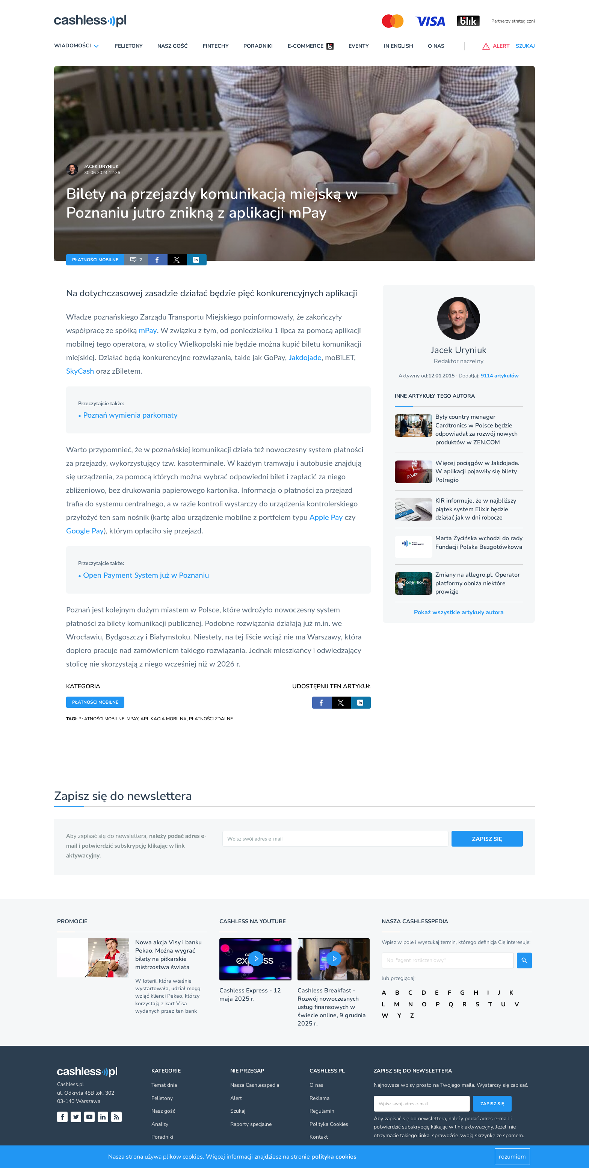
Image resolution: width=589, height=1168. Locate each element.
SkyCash (81, 370)
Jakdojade (304, 357)
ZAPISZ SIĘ (487, 838)
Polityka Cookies (329, 1124)
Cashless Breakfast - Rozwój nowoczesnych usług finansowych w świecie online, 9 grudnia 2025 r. (332, 1007)
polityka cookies (333, 1157)
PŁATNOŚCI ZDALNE (211, 719)
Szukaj (237, 1111)
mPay (148, 330)
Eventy (359, 46)
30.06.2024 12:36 (102, 173)
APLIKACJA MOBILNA (163, 719)
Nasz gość (172, 46)
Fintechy (216, 46)
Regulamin (322, 1111)
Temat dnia (164, 1085)
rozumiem (512, 1157)
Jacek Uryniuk (101, 167)
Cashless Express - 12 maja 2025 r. (250, 994)
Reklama (319, 1098)
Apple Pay (326, 516)
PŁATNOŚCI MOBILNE (95, 260)
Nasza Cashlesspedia (254, 1085)
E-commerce (305, 46)
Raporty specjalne (251, 1124)
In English (398, 46)
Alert (236, 1098)
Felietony (129, 46)
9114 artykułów (500, 375)
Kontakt (319, 1137)
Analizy (159, 1124)
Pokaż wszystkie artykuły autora (459, 612)
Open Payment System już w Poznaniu (143, 574)
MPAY (132, 719)
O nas (436, 46)
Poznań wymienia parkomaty (128, 414)
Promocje (72, 921)
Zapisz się (492, 1104)
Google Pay (85, 530)
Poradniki (258, 46)
